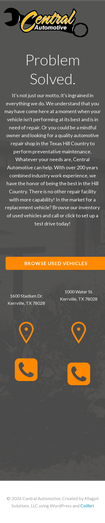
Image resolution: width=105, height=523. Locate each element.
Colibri (87, 505)
